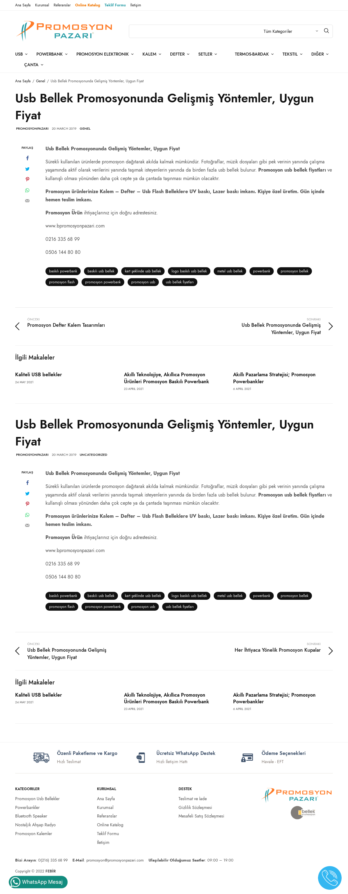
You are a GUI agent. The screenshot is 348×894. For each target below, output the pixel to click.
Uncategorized (93, 454)
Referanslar (62, 5)
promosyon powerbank (103, 282)
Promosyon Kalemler (33, 834)
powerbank (261, 271)
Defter (177, 54)
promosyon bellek (294, 271)
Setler (205, 54)
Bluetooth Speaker (31, 816)
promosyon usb (143, 282)
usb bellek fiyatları (180, 282)
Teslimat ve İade (193, 799)
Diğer (317, 54)
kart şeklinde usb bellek (143, 271)
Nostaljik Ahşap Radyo (35, 825)
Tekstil (290, 54)
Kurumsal (42, 5)
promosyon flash (62, 282)
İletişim (135, 5)
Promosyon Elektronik (102, 54)
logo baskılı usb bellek (189, 271)
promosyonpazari (32, 128)
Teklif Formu (115, 5)
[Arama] (326, 30)
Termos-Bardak (252, 54)
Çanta (31, 65)
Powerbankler (27, 807)
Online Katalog (87, 5)
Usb (19, 54)
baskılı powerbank (63, 271)
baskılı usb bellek (101, 271)
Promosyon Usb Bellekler (37, 799)
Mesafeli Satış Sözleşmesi (201, 816)
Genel (85, 128)
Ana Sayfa (23, 5)
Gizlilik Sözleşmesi (195, 807)
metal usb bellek (230, 271)
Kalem (149, 54)
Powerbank (49, 54)
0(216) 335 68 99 (53, 860)
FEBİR (50, 871)
